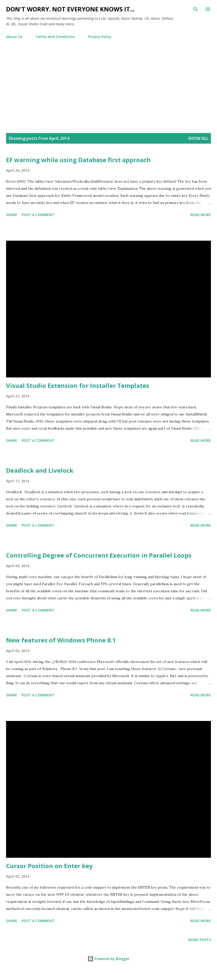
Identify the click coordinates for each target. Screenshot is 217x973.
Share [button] (11, 214)
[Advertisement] (108, 88)
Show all (198, 138)
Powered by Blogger (108, 958)
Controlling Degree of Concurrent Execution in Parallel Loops (98, 555)
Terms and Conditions (55, 36)
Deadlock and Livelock (39, 470)
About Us (14, 36)
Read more (200, 214)
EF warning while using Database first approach (78, 160)
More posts (199, 939)
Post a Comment (38, 214)
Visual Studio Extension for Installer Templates (77, 385)
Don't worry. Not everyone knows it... (70, 9)
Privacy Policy (100, 36)
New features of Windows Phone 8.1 (61, 640)
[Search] (196, 9)
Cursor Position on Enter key (49, 866)
